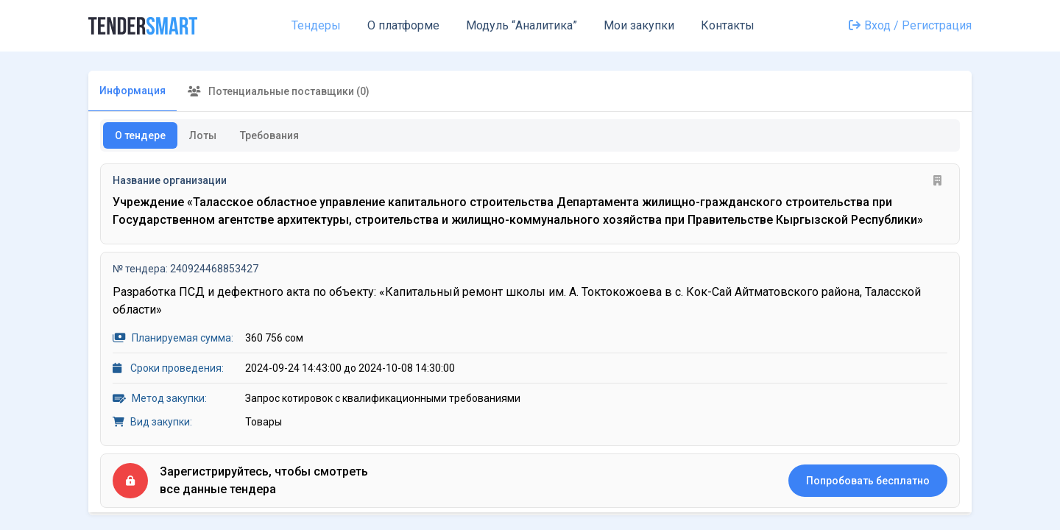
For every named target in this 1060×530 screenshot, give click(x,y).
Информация (132, 90)
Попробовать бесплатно (868, 481)
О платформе (403, 25)
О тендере (140, 135)
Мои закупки (639, 25)
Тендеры (316, 25)
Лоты (202, 135)
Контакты (728, 25)
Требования (269, 135)
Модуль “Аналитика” (521, 25)
